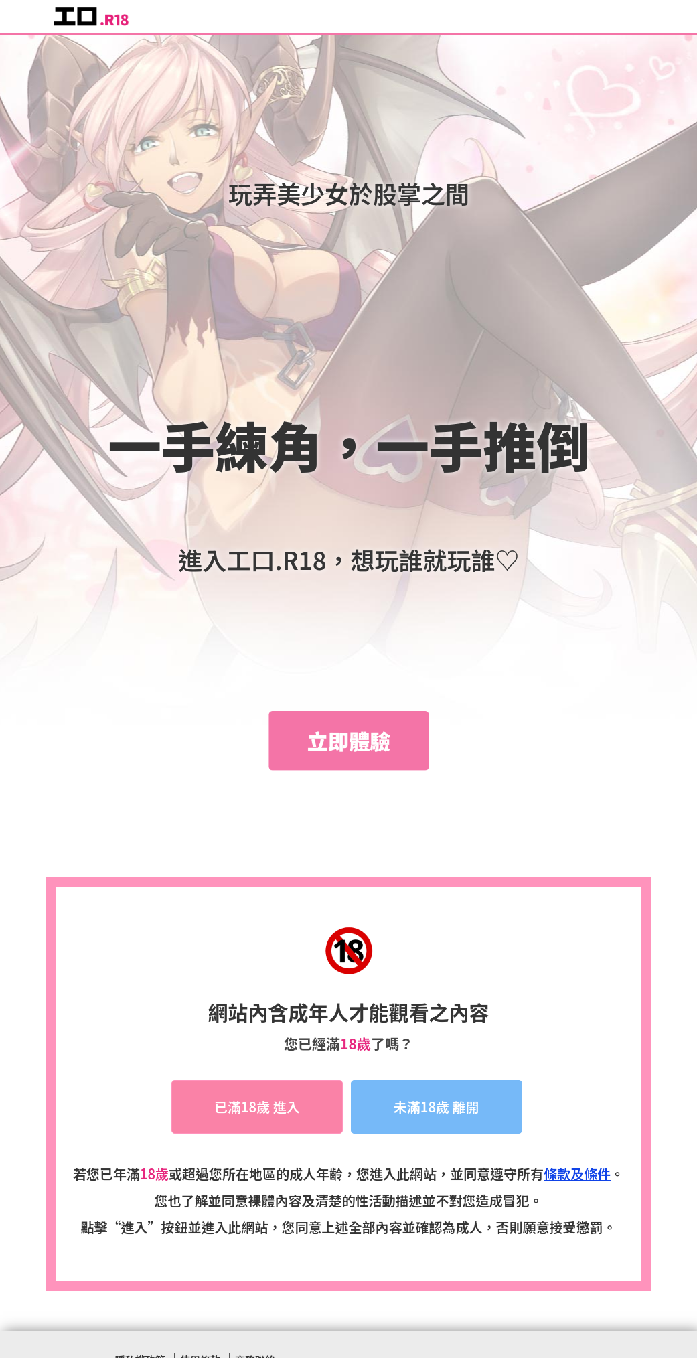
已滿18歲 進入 (257, 1107)
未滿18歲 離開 (436, 1107)
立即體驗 (349, 740)
